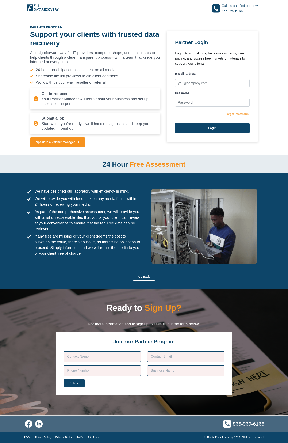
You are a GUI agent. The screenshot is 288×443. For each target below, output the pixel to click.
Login (212, 128)
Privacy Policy (63, 437)
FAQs (80, 437)
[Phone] (102, 370)
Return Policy (43, 437)
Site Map (93, 437)
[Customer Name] (102, 356)
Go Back (144, 276)
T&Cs (27, 437)
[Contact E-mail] (185, 356)
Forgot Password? (237, 114)
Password (182, 93)
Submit (74, 383)
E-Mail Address (185, 73)
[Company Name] (185, 370)
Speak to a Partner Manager (57, 142)
